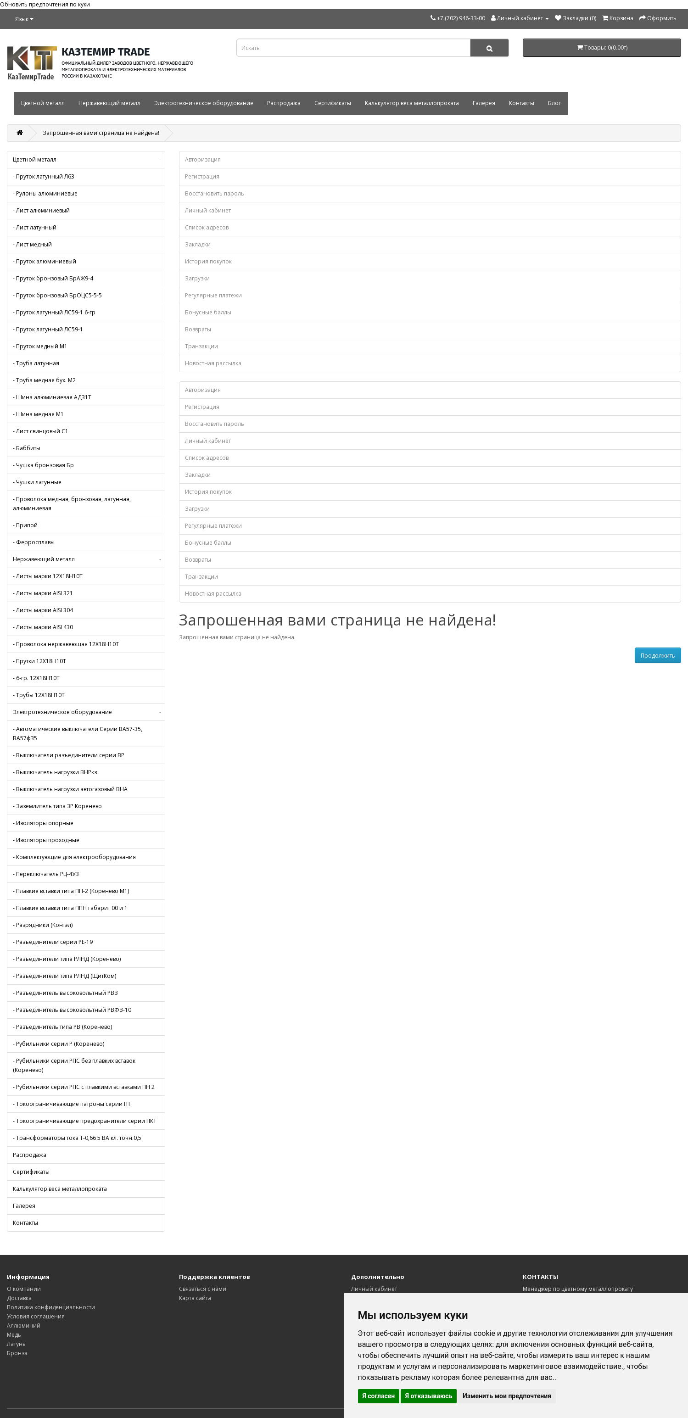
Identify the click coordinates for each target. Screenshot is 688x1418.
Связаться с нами (202, 1289)
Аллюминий (23, 1325)
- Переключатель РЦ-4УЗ (46, 874)
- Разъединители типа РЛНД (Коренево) (67, 959)
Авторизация (203, 159)
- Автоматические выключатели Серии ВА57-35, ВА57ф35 (77, 733)
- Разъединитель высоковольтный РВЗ (65, 993)
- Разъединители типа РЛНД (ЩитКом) (64, 976)
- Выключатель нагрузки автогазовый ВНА (70, 789)
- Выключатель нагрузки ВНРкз (55, 772)
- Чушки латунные (37, 482)
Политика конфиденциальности (51, 1307)
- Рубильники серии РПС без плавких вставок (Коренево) (74, 1065)
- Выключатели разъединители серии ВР (68, 755)
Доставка (19, 1298)
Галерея (484, 103)
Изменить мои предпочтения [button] (507, 1396)
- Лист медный (32, 244)
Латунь (16, 1344)
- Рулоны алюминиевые (45, 193)
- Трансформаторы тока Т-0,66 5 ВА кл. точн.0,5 (77, 1138)
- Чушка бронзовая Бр (43, 465)
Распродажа (284, 103)
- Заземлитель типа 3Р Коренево (57, 806)
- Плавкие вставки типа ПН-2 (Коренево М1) (71, 891)
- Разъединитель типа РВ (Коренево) (62, 1027)
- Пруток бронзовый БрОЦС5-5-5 (57, 295)
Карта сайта (195, 1298)
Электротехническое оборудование (203, 103)
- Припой (25, 525)
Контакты (521, 103)
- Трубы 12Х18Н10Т (39, 695)
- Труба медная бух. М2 (44, 380)
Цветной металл (43, 103)
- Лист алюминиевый (41, 210)
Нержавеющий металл (109, 103)
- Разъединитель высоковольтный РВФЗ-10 (72, 1010)
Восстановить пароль (214, 193)
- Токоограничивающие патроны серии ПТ (72, 1104)
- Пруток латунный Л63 (43, 176)
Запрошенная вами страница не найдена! (101, 133)
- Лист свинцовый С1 (40, 431)
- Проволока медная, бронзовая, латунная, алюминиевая (72, 503)
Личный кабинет (208, 210)
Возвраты (198, 329)
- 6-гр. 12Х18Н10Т (36, 678)
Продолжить (658, 655)
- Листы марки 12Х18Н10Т (48, 576)
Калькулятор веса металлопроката (412, 103)
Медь (14, 1335)
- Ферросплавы (34, 542)
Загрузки (197, 278)
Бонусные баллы (208, 312)
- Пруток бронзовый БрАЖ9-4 (53, 278)
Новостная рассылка (213, 363)
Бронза (17, 1353)
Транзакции (201, 346)
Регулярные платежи (213, 295)
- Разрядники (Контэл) (43, 925)
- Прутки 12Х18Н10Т (39, 661)
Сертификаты (332, 103)
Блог (554, 103)
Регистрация (202, 176)
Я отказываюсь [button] (429, 1396)
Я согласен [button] (379, 1396)
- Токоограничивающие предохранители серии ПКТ (85, 1121)
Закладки (198, 244)
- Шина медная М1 (38, 414)
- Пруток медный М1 (40, 346)
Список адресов (207, 227)
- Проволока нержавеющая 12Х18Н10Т (66, 644)
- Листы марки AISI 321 (43, 593)
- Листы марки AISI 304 (43, 610)
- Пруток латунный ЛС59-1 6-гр (54, 312)
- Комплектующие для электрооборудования (74, 857)
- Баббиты (26, 448)
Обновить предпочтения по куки (45, 4)
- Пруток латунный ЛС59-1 (48, 329)
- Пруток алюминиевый (44, 261)
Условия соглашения (36, 1316)
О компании (24, 1289)
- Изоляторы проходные (46, 840)
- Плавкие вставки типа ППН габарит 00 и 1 (70, 908)
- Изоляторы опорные (43, 823)
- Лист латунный (34, 227)
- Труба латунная (36, 363)
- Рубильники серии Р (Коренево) (58, 1044)
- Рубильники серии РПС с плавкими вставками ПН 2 (84, 1087)
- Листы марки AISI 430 (43, 627)
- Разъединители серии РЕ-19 (53, 942)
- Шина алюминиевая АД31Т (52, 397)
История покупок (208, 261)
